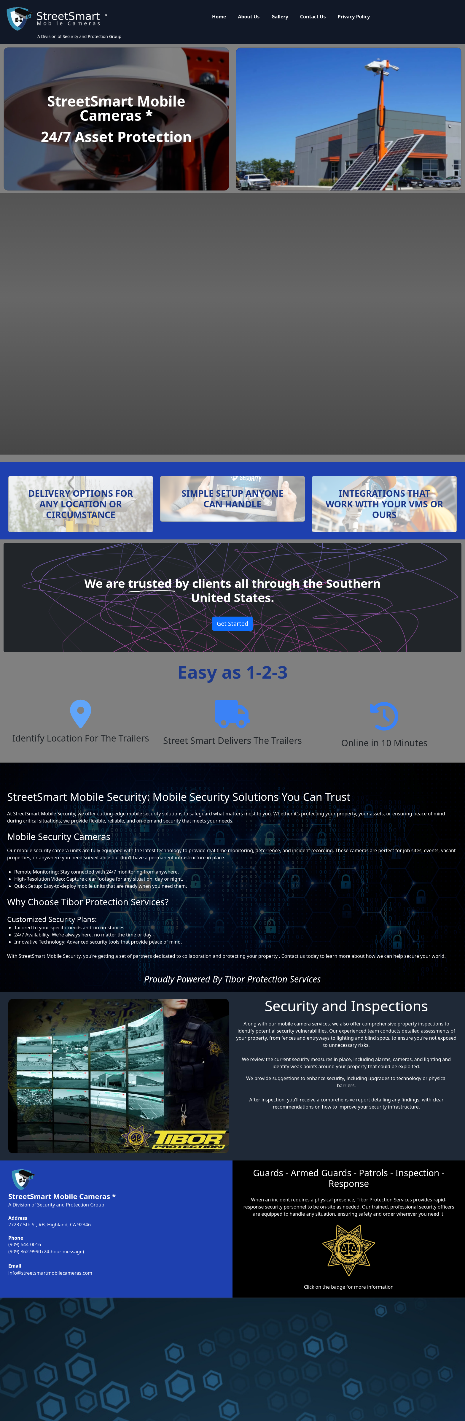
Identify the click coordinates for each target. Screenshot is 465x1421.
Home (219, 16)
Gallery (279, 16)
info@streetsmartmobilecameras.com (50, 1273)
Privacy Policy (353, 16)
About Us (248, 16)
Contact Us (313, 16)
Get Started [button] (233, 624)
